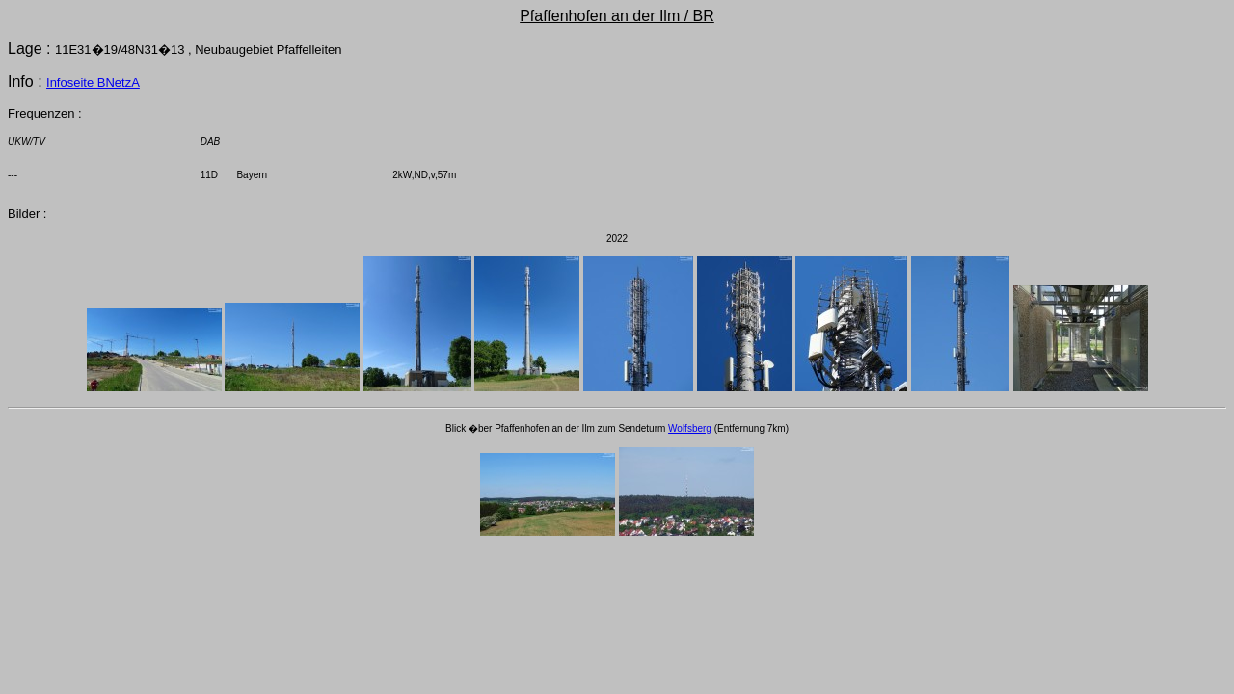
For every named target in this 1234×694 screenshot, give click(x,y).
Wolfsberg (689, 428)
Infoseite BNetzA (93, 82)
